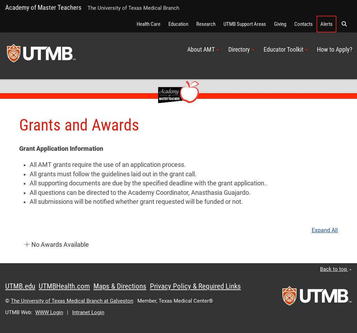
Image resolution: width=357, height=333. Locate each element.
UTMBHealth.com (64, 286)
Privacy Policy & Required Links (195, 286)
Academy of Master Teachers (43, 7)
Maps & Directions (119, 286)
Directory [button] (241, 49)
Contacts (303, 24)
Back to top (336, 269)
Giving (280, 24)
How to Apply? (334, 49)
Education (178, 24)
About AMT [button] (203, 49)
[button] (344, 24)
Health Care (148, 24)
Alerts (326, 24)
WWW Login (49, 312)
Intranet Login (88, 312)
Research (205, 24)
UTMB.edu (20, 286)
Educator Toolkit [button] (286, 49)
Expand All (325, 230)
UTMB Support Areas (244, 24)
